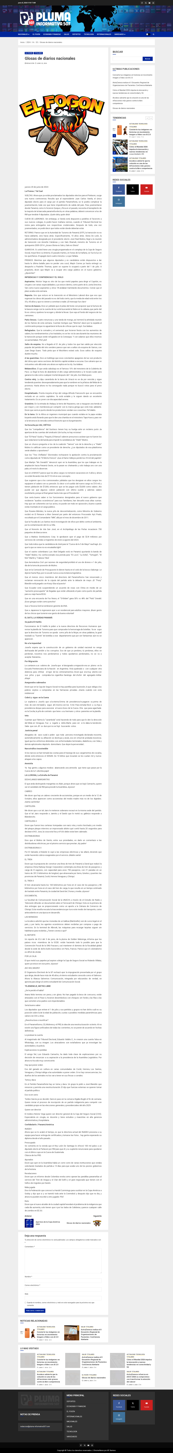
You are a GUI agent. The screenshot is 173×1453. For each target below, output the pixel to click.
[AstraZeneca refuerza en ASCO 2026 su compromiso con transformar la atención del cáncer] (117, 1377)
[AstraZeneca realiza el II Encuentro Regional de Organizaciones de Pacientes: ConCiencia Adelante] (71, 1332)
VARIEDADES (119, 34)
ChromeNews (98, 1450)
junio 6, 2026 (88, 1380)
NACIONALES (23, 34)
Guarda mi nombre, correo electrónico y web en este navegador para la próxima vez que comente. (60, 1304)
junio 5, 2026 (133, 1384)
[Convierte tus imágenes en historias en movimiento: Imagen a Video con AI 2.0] (27, 1332)
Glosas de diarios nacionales (124, 108)
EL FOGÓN (36, 34)
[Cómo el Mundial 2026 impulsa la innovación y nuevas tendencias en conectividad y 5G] (120, 147)
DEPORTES (76, 34)
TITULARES (38, 53)
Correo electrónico (32, 1285)
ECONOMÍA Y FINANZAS (52, 34)
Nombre (28, 1277)
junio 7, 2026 (43, 1340)
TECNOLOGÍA (89, 34)
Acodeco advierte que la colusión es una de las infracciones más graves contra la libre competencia (131, 100)
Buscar (118, 51)
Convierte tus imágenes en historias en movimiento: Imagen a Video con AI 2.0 (48, 1334)
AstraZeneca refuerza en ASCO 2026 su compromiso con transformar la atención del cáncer (138, 1378)
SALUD (66, 34)
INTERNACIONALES (104, 34)
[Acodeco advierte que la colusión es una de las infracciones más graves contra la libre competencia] (120, 164)
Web (26, 1294)
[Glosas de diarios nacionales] (72, 1377)
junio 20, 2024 (42, 63)
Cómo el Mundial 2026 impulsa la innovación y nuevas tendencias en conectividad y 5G (138, 150)
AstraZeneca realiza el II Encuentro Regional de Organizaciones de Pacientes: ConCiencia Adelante (91, 1335)
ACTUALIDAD (41, 1327)
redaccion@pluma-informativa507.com (35, 1426)
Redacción (30, 63)
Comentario (30, 1247)
